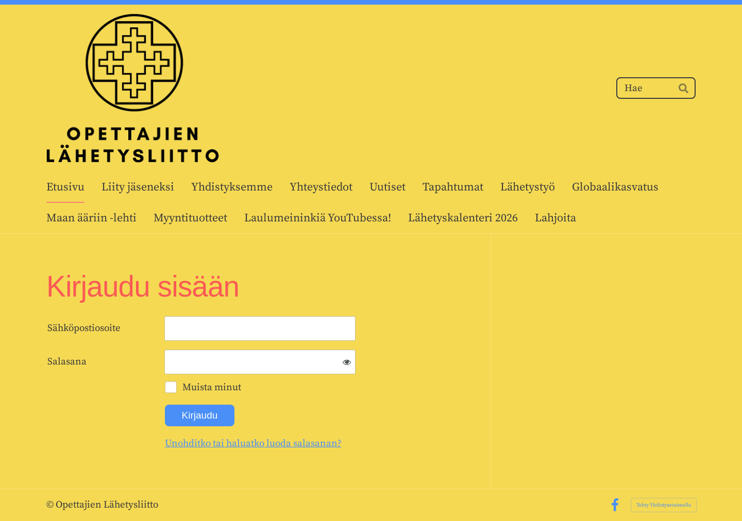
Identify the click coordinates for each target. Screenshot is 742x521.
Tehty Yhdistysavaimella (663, 505)
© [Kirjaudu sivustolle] (51, 505)
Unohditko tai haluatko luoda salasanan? (253, 443)
